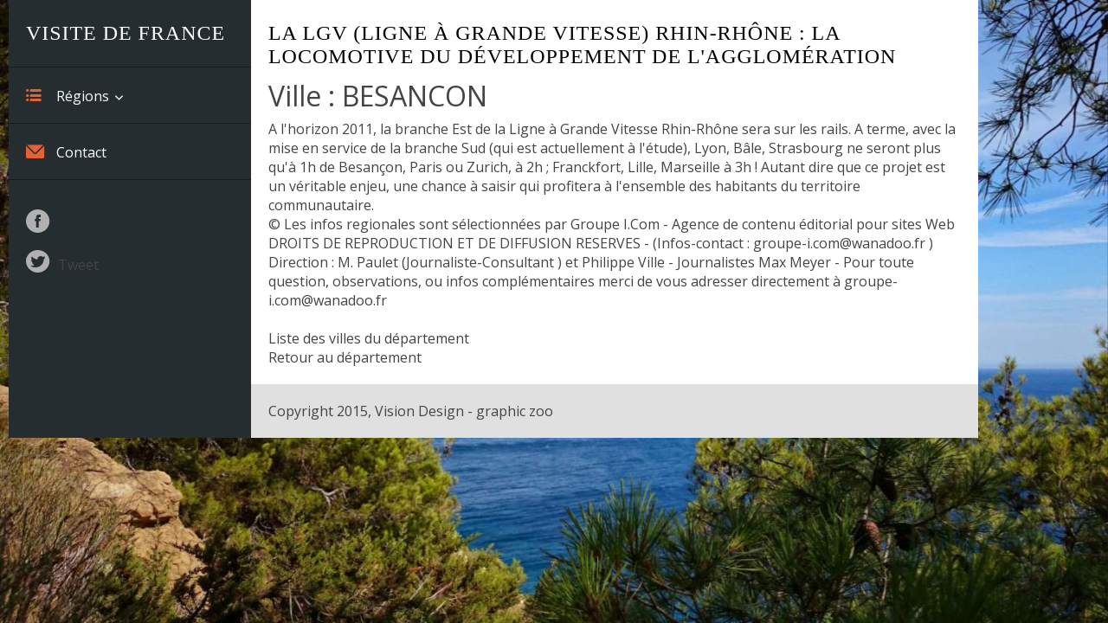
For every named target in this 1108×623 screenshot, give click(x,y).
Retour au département (345, 357)
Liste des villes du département (368, 338)
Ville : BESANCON (377, 95)
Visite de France (125, 33)
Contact (66, 151)
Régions (67, 95)
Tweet (78, 264)
